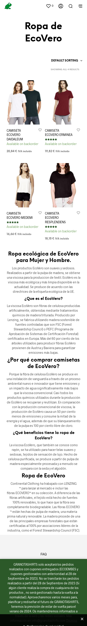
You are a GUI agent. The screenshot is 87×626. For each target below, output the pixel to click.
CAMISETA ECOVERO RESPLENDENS (56, 217)
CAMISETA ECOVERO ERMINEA (58, 133)
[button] (49, 6)
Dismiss (71, 620)
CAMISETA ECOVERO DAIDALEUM (15, 135)
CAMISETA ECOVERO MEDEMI (20, 215)
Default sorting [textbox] (64, 60)
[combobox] (58, 61)
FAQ (44, 554)
